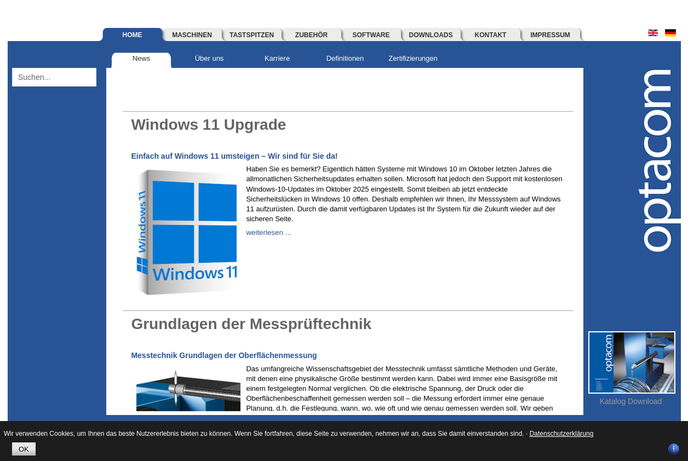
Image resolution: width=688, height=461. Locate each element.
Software (371, 35)
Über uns (209, 58)
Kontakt (491, 35)
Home (132, 35)
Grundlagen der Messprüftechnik (259, 323)
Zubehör (311, 35)
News (142, 58)
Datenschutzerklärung (562, 433)
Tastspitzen (252, 35)
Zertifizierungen (413, 58)
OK (24, 449)
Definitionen (345, 58)
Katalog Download (631, 401)
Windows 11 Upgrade (214, 124)
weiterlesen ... (268, 232)
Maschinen (192, 35)
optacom (653, 162)
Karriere (277, 58)
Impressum (550, 35)
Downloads (431, 35)
